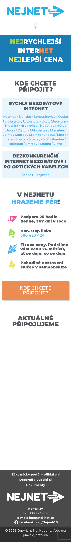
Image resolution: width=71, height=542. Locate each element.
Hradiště (11, 126)
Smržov (31, 144)
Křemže (35, 135)
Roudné (58, 139)
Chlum (22, 130)
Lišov (9, 139)
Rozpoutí (16, 144)
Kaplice (21, 135)
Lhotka (49, 135)
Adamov (9, 116)
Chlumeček (39, 130)
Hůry (60, 126)
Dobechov (31, 121)
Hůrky (10, 130)
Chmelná (57, 130)
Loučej (21, 139)
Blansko (25, 116)
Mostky (34, 139)
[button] (35, 26)
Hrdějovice (29, 126)
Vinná (57, 144)
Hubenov (47, 126)
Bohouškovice (45, 116)
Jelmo (7, 135)
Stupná (45, 144)
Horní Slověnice (54, 121)
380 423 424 (32, 235)
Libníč (61, 135)
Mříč (46, 139)
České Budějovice (36, 175)
